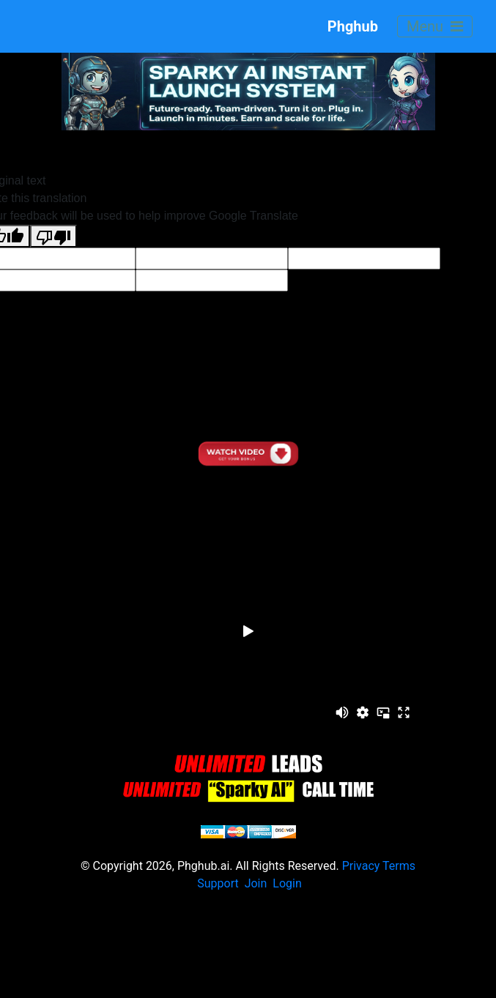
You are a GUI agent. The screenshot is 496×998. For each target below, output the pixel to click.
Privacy (361, 866)
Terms (398, 866)
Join (256, 883)
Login (287, 883)
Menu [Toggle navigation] (435, 26)
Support (217, 883)
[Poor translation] (53, 236)
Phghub (341, 26)
